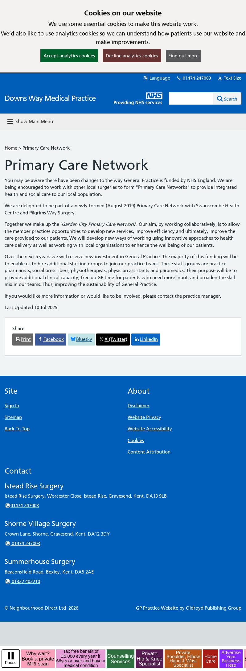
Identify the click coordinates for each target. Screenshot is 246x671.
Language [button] (156, 78)
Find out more (183, 56)
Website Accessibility (150, 429)
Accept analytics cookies (69, 56)
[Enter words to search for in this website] (191, 98)
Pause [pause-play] (11, 662)
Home (11, 148)
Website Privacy (144, 417)
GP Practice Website (157, 608)
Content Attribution (149, 452)
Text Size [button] (229, 78)
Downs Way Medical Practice (50, 98)
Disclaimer (139, 405)
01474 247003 (193, 78)
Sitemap (13, 417)
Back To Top (17, 429)
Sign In (12, 405)
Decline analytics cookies (132, 56)
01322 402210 (22, 581)
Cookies (136, 440)
